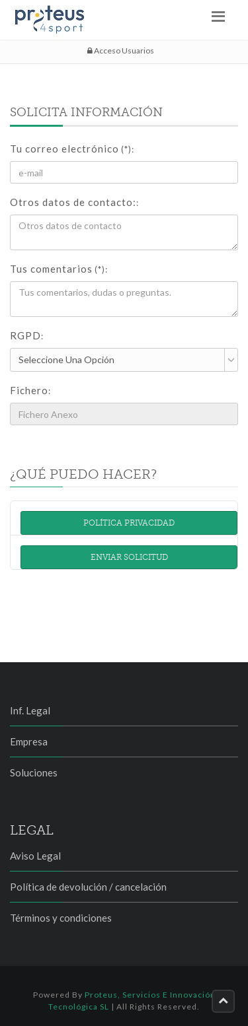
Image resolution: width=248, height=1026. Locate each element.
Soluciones (34, 772)
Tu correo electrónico (72, 148)
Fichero (30, 390)
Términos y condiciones (61, 918)
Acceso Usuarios (120, 50)
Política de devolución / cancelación (88, 887)
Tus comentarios (59, 269)
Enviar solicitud (129, 557)
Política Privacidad (129, 523)
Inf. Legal (30, 710)
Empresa (29, 741)
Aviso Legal (35, 856)
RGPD (27, 335)
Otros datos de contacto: (74, 202)
